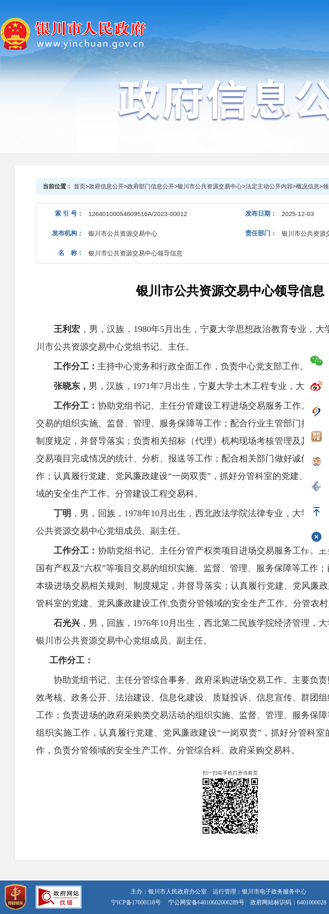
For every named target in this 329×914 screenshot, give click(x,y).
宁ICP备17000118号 (136, 902)
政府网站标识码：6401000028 (288, 902)
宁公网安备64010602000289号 (206, 902)
